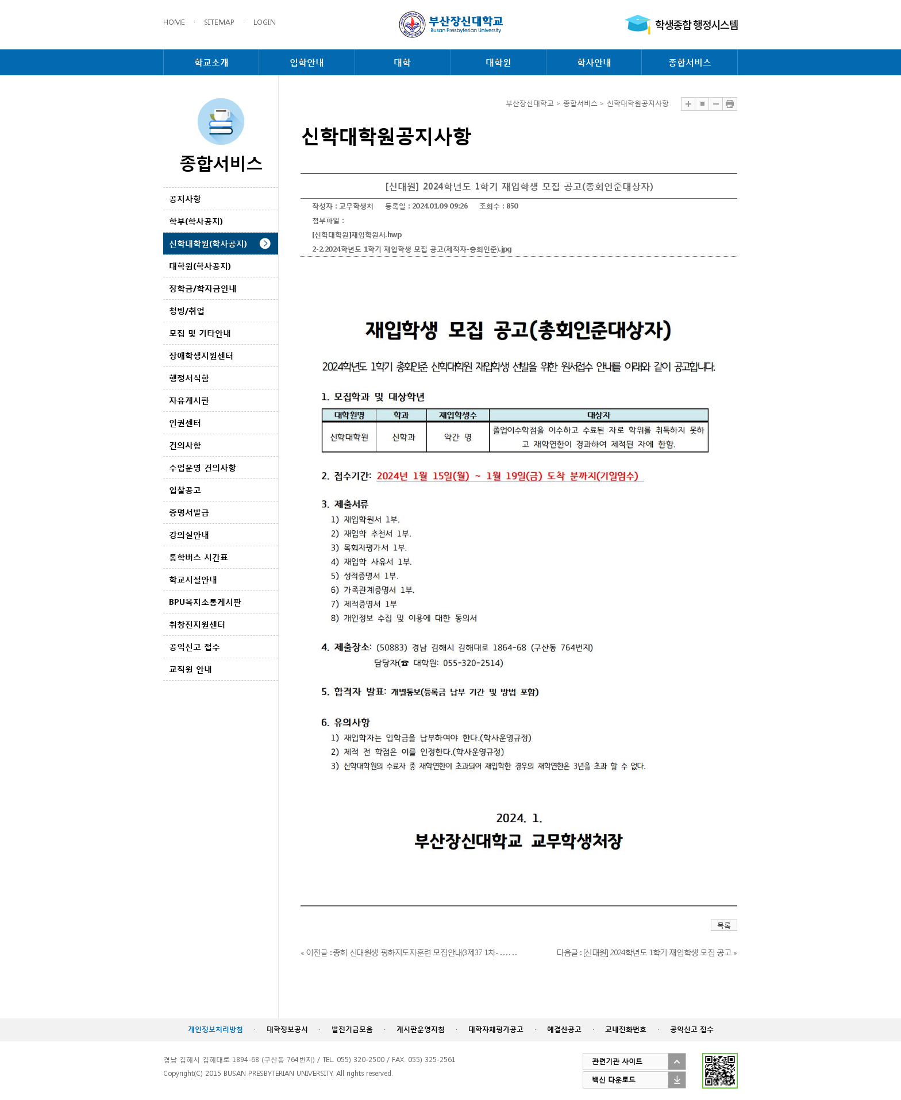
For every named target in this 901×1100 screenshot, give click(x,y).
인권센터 (185, 422)
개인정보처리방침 (215, 1029)
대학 (402, 62)
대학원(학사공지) (200, 265)
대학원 (498, 62)
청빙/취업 (187, 310)
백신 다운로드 (614, 1079)
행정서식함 (189, 377)
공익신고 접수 (194, 646)
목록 (724, 925)
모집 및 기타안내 (200, 332)
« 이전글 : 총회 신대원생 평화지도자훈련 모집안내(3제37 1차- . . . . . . (408, 952)
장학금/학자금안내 (203, 288)
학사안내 (594, 62)
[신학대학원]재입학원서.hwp (357, 234)
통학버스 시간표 (198, 556)
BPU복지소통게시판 (205, 601)
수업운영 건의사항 (202, 467)
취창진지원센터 (197, 624)
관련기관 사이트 (617, 1061)
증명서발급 (189, 512)
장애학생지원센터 (201, 355)
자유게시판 (189, 400)
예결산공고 (564, 1029)
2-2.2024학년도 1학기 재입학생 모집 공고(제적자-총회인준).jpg (412, 249)
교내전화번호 (625, 1029)
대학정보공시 (287, 1029)
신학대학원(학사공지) (208, 243)
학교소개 (211, 62)
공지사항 (185, 198)
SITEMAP (219, 22)
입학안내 (307, 62)
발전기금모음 (352, 1029)
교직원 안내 (190, 668)
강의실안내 (189, 534)
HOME (174, 22)
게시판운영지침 (420, 1029)
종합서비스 (689, 62)
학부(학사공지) (196, 220)
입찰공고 (185, 489)
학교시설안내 (193, 579)
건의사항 (185, 444)
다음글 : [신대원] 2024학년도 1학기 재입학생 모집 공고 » (646, 952)
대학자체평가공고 (495, 1029)
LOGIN (264, 22)
